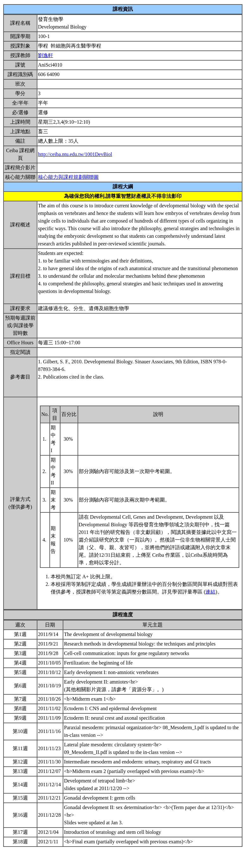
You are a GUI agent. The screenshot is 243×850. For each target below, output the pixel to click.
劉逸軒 (45, 55)
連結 (210, 591)
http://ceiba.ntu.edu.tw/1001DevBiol (75, 154)
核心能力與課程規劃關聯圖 (68, 177)
